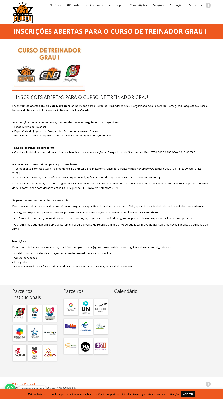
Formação (176, 5)
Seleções (158, 5)
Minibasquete (94, 5)
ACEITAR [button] (188, 394)
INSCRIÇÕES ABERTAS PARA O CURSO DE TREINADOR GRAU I (83, 97)
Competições (138, 5)
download (107, 253)
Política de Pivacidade (24, 384)
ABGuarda (73, 5)
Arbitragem (116, 5)
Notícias (55, 5)
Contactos (195, 5)
